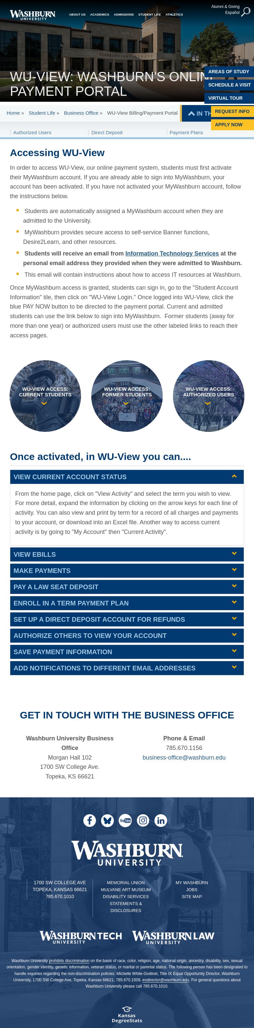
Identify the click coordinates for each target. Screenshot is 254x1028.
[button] (246, 12)
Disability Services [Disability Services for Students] (126, 896)
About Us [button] (77, 14)
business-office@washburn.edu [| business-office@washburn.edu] (184, 757)
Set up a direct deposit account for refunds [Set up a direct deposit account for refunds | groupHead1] (99, 619)
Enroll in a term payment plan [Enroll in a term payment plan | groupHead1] (71, 603)
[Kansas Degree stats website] (127, 1017)
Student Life (42, 113)
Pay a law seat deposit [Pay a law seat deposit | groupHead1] (56, 587)
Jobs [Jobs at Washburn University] (191, 889)
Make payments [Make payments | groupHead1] (42, 570)
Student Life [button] (149, 14)
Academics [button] (99, 14)
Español (232, 12)
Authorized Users (32, 132)
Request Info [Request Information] (232, 111)
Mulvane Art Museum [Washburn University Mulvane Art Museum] (126, 889)
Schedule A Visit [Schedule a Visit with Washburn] (229, 84)
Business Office (81, 113)
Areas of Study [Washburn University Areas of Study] (228, 71)
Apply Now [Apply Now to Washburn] (228, 124)
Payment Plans (186, 132)
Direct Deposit (106, 132)
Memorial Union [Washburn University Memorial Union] (126, 882)
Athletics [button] (174, 14)
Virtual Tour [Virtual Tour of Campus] (225, 98)
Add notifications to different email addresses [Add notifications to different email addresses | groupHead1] (104, 668)
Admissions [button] (124, 14)
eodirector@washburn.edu (166, 980)
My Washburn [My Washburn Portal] (192, 882)
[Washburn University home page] (33, 15)
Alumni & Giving (225, 6)
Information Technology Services (172, 253)
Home (13, 113)
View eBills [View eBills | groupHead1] (35, 554)
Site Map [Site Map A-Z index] (192, 896)
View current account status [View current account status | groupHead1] (70, 477)
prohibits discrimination (69, 960)
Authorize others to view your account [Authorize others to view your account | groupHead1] (90, 635)
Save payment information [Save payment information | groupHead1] (63, 652)
